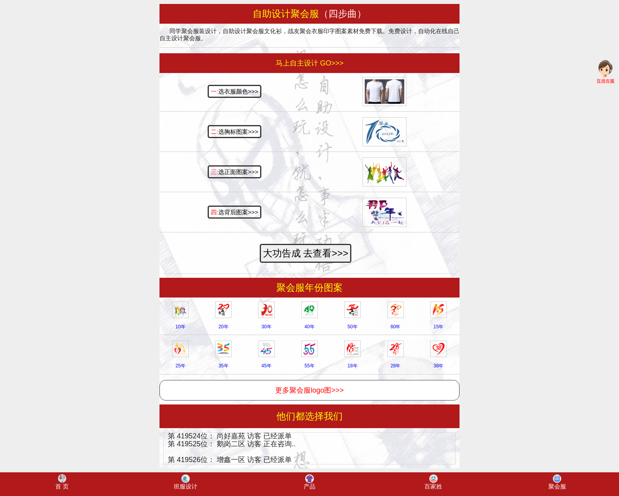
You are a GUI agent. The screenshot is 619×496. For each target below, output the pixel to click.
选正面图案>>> (234, 171)
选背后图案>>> (234, 212)
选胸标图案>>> (234, 131)
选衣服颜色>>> (234, 91)
